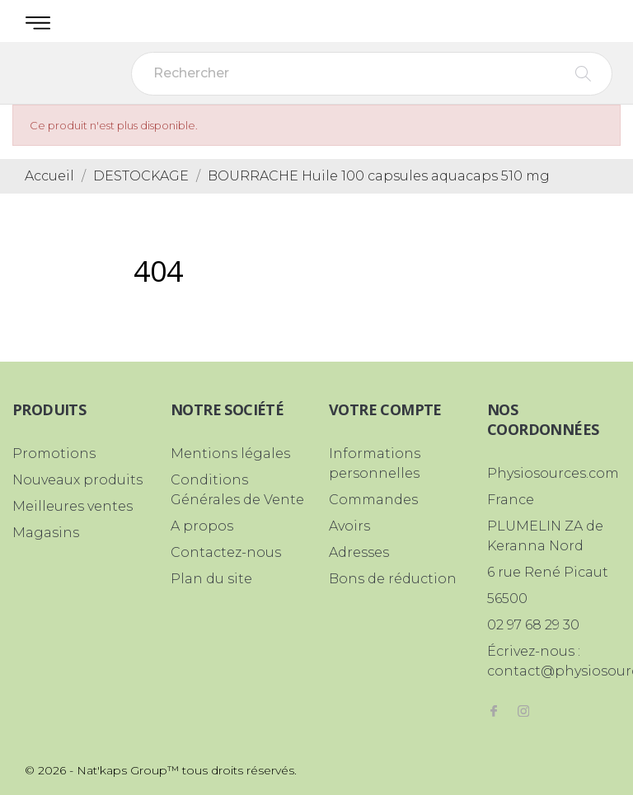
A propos (202, 526)
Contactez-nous (226, 552)
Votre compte (385, 409)
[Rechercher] (371, 74)
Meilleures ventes (72, 506)
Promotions (54, 453)
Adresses (359, 552)
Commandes (373, 499)
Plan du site (211, 579)
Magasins (45, 532)
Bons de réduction (393, 579)
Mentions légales (230, 453)
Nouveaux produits (77, 480)
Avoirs (349, 526)
